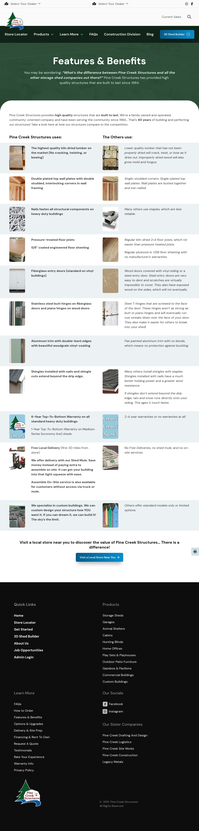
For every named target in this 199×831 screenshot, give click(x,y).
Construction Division (122, 34)
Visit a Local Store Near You (97, 557)
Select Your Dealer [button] (21, 4)
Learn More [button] (69, 34)
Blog (150, 34)
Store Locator (16, 34)
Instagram (186, 3)
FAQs (93, 34)
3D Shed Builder (174, 34)
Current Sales (171, 17)
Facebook (192, 3)
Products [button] (41, 34)
